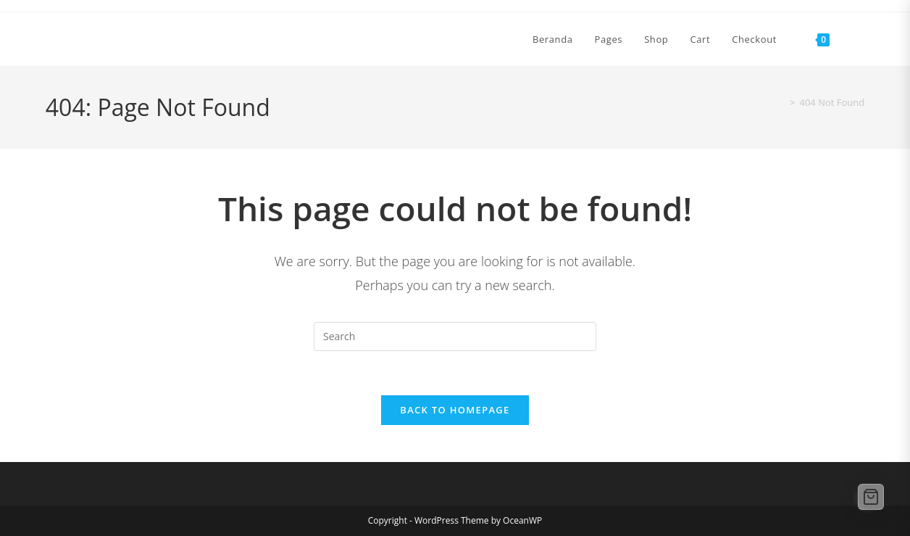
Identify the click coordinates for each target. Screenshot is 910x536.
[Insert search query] (455, 336)
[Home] (778, 102)
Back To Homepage (454, 409)
